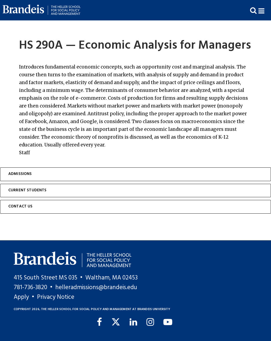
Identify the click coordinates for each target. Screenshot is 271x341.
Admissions (20, 174)
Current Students (27, 190)
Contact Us (20, 206)
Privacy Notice (55, 297)
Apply (21, 297)
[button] (264, 10)
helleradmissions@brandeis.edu (96, 287)
